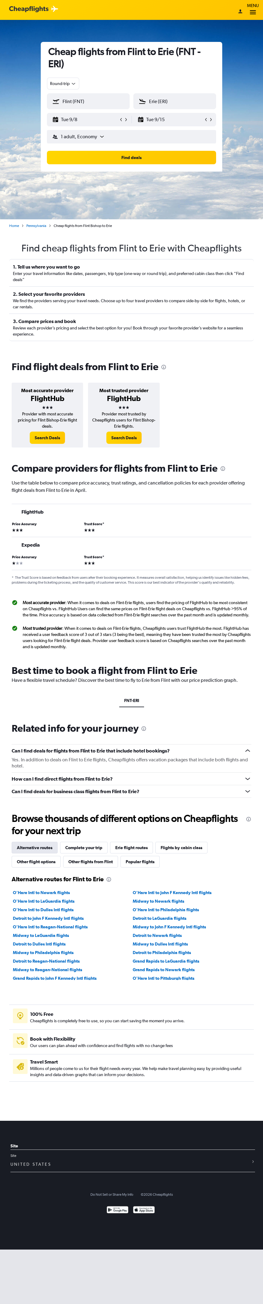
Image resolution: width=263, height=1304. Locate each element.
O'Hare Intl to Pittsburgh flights (163, 978)
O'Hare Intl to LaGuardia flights (43, 901)
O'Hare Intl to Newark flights (41, 892)
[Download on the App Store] (144, 1211)
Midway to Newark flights (158, 901)
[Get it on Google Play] (117, 1211)
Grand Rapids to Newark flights (164, 969)
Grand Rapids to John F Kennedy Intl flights (55, 978)
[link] (47, 438)
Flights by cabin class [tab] (181, 847)
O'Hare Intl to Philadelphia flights (166, 909)
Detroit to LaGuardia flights (159, 918)
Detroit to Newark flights (157, 935)
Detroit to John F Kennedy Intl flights (48, 918)
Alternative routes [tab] (34, 847)
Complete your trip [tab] (83, 847)
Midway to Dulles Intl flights (160, 944)
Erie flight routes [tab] (131, 847)
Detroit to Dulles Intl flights (39, 944)
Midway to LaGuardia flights (41, 935)
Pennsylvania (36, 226)
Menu (253, 10)
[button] (85, 119)
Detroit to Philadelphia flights (162, 952)
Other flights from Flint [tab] (90, 861)
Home (14, 226)
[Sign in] (240, 12)
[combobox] (63, 83)
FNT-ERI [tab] (131, 700)
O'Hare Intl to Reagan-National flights (50, 926)
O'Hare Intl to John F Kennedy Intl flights (172, 892)
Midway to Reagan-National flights (47, 969)
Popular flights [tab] (140, 861)
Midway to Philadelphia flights (43, 952)
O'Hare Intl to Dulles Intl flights (43, 909)
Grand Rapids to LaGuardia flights (166, 961)
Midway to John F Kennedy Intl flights (169, 926)
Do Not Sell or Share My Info (111, 1194)
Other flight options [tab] (36, 861)
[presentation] (163, 367)
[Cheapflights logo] (28, 9)
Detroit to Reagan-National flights (46, 961)
